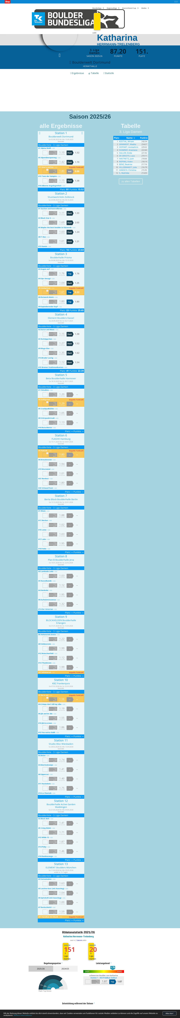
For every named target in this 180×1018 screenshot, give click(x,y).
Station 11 (61, 740)
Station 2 (61, 193)
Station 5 (61, 375)
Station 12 (61, 801)
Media (143, 8)
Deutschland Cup (129, 8)
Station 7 (61, 496)
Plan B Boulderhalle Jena (61, 559)
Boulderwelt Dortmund (61, 136)
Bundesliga (96, 8)
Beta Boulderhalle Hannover (61, 378)
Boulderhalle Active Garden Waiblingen (61, 806)
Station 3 (61, 254)
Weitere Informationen (23, 1016)
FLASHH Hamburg (61, 438)
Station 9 (61, 617)
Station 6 (61, 435)
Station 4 (61, 314)
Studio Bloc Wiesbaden (61, 743)
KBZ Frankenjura (61, 683)
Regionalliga (112, 8)
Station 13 (61, 864)
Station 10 (61, 680)
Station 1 (61, 133)
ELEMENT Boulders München (61, 867)
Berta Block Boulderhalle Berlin (61, 499)
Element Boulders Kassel (61, 317)
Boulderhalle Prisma (61, 257)
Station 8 (61, 556)
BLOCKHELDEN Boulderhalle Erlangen (61, 621)
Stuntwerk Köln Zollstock (61, 197)
